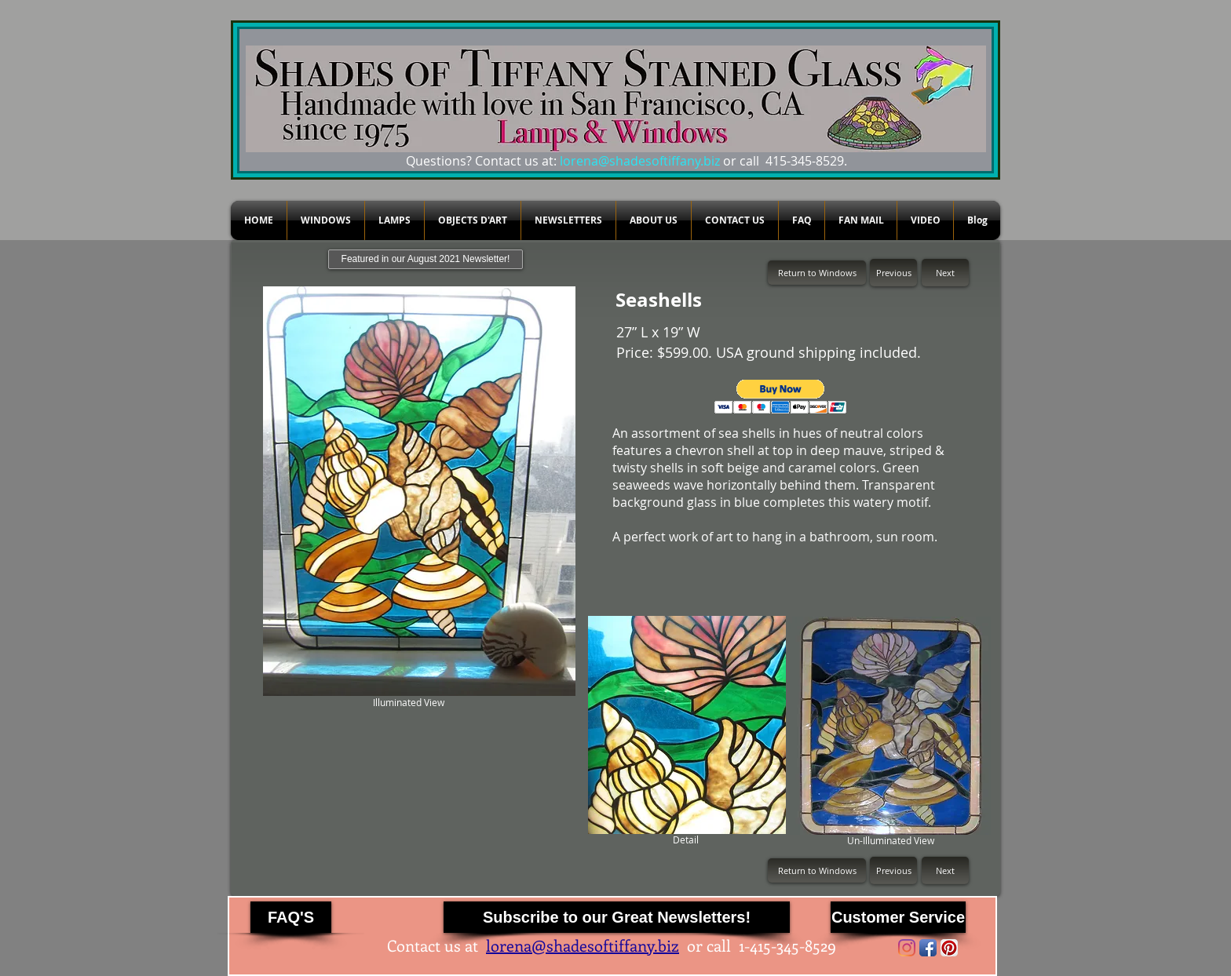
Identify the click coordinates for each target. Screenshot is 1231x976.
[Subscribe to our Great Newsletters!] (617, 917)
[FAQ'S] (290, 917)
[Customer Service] (898, 917)
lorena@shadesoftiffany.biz (640, 160)
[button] (781, 396)
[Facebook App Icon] (928, 947)
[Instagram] (906, 947)
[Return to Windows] (817, 272)
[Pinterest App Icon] (949, 947)
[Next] (945, 272)
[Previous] (893, 272)
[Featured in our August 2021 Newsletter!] (425, 259)
